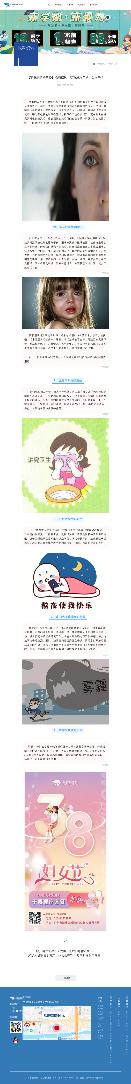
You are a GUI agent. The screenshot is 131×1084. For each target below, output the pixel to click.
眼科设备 (111, 1058)
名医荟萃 (82, 5)
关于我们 (70, 5)
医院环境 (111, 1048)
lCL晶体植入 (101, 1019)
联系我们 (111, 1026)
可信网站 (99, 1077)
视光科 (119, 1023)
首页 (49, 5)
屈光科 (119, 1014)
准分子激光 (100, 1025)
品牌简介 (111, 1015)
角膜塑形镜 (100, 1037)
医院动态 (127, 1015)
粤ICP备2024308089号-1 (64, 1077)
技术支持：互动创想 (85, 1077)
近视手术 (127, 1026)
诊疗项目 (59, 5)
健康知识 (113, 64)
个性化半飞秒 (100, 1013)
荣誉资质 (111, 1037)
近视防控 (127, 1037)
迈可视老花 (100, 1031)
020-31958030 (16, 1010)
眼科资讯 (93, 5)
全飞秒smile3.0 (101, 1007)
